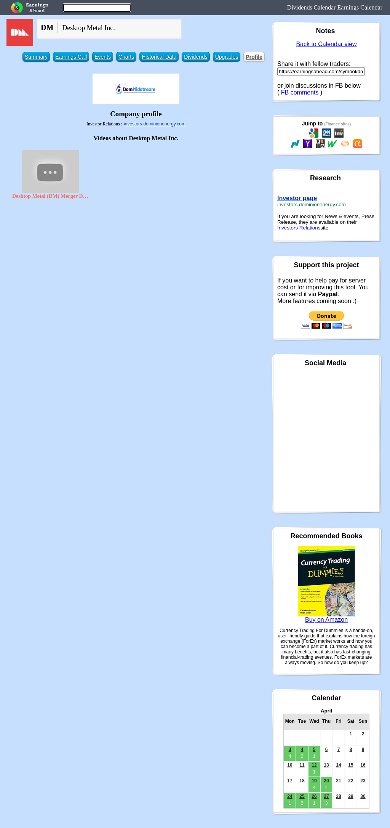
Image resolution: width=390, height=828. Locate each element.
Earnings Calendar (359, 7)
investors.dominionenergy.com (154, 124)
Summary (36, 56)
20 (326, 780)
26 (314, 796)
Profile (254, 56)
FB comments (300, 92)
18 (301, 780)
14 (338, 765)
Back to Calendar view (326, 44)
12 (314, 765)
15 (350, 765)
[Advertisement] (135, 258)
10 (289, 765)
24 (289, 796)
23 (362, 780)
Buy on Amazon (326, 619)
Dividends (195, 56)
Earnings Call (71, 56)
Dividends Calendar (311, 7)
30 (362, 796)
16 (362, 765)
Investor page (297, 198)
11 (301, 765)
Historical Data (159, 56)
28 (338, 796)
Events (102, 56)
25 (301, 796)
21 (338, 780)
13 (326, 765)
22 (350, 780)
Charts (126, 56)
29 (350, 796)
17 (289, 780)
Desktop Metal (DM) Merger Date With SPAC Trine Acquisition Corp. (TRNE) (50, 196)
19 (314, 780)
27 (326, 796)
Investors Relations (298, 228)
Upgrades (226, 56)
